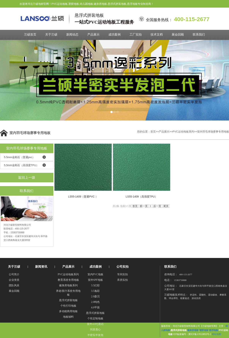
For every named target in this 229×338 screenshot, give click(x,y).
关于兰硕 (51, 34)
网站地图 (216, 334)
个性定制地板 (95, 318)
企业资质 (14, 279)
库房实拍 (122, 279)
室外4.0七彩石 (95, 324)
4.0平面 (95, 307)
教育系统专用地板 (68, 279)
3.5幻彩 (95, 285)
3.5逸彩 (95, 291)
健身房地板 (193, 330)
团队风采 (14, 285)
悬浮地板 (213, 330)
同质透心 (95, 329)
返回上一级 (26, 177)
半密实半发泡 (95, 335)
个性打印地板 (68, 305)
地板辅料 (68, 316)
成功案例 (114, 34)
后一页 (157, 206)
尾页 (166, 206)
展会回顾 (178, 34)
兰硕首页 (30, 34)
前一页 (144, 206)
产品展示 (93, 34)
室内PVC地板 (95, 274)
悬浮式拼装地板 (68, 300)
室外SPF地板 (95, 279)
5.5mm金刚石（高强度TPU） (21, 165)
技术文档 (157, 34)
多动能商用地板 (68, 311)
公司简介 (14, 274)
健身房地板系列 (68, 285)
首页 (153, 131)
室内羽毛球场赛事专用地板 (213, 131)
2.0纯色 (95, 302)
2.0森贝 (95, 296)
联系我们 (199, 34)
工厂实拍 (136, 34)
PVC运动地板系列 (183, 131)
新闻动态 (72, 34)
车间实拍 (122, 274)
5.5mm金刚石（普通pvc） (19, 157)
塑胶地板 (203, 330)
